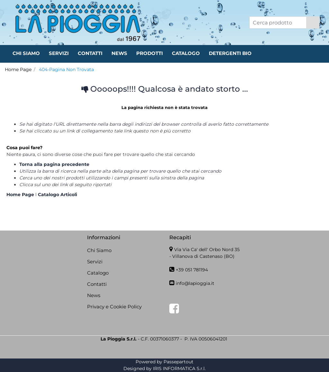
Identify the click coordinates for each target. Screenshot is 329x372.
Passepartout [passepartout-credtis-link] (178, 362)
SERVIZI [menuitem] (59, 53)
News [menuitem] (93, 295)
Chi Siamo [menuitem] (99, 250)
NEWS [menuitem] (119, 53)
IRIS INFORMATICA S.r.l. (179, 368)
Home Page (18, 69)
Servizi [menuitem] (94, 262)
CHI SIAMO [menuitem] (26, 53)
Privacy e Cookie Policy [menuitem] (114, 307)
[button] (312, 22)
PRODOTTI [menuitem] (149, 53)
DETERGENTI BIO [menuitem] (230, 53)
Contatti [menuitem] (97, 284)
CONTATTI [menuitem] (90, 53)
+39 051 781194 (192, 270)
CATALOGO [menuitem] (186, 53)
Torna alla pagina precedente (54, 164)
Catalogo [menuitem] (98, 273)
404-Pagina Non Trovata (66, 69)
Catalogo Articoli (57, 194)
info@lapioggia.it (195, 283)
